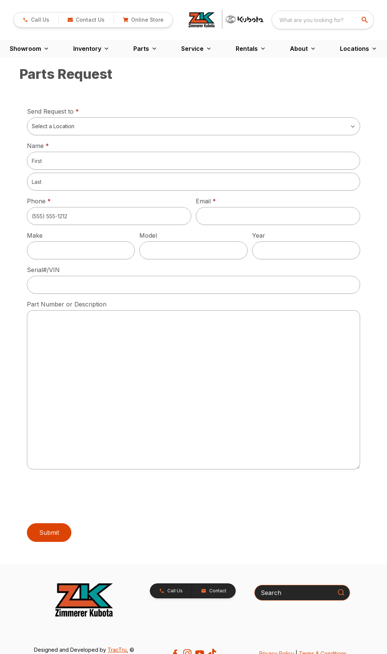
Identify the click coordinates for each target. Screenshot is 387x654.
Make (35, 235)
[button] (86, 19)
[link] (36, 19)
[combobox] (323, 20)
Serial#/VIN (43, 270)
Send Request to (64, 111)
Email (217, 201)
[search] (365, 19)
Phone (39, 201)
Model (148, 235)
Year (258, 235)
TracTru (117, 650)
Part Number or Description (66, 304)
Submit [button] (49, 532)
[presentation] (83, 498)
